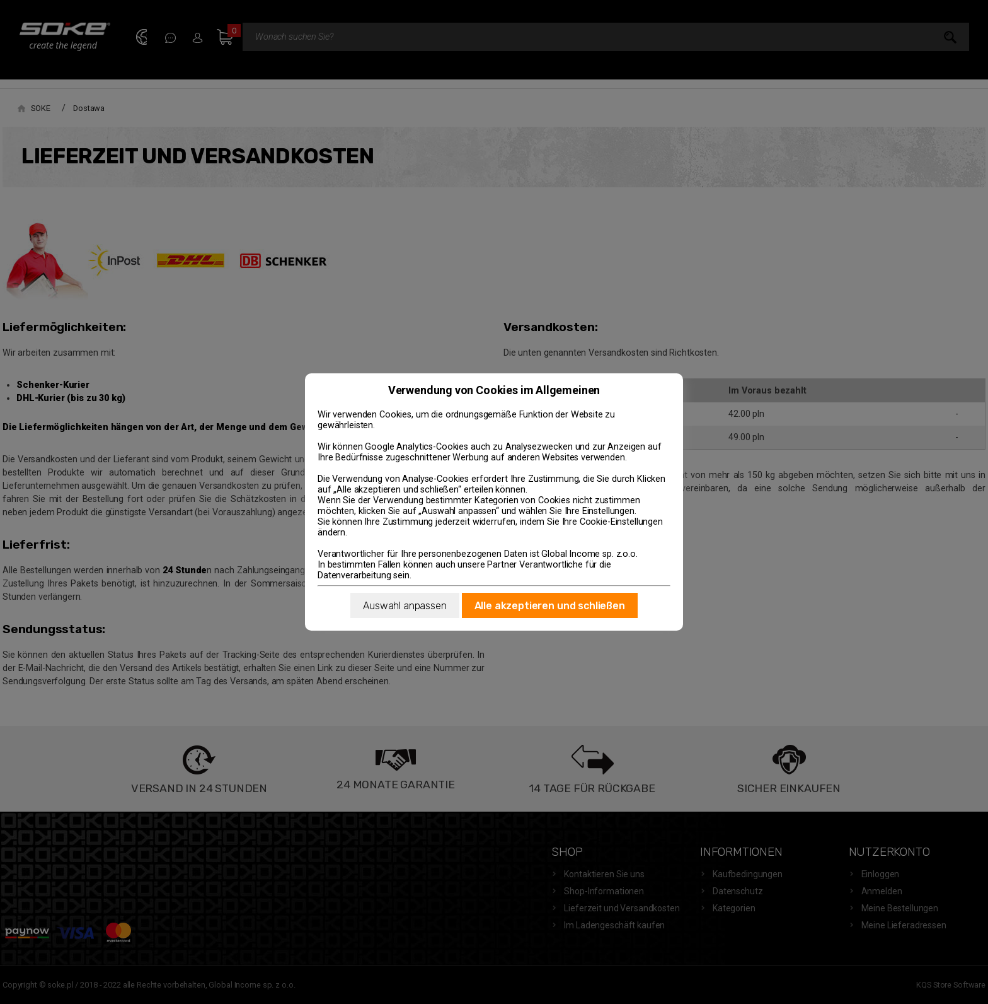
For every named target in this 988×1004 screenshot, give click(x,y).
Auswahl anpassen (404, 606)
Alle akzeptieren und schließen (549, 606)
